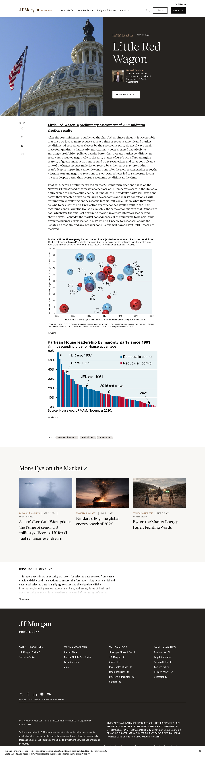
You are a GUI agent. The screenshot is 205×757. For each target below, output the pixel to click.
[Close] (200, 753)
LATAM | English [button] (180, 4)
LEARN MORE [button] (25, 720)
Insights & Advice (106, 10)
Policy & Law (87, 438)
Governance (105, 438)
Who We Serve (85, 10)
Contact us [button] (178, 10)
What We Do (67, 10)
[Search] (148, 10)
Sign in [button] (160, 10)
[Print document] (22, 154)
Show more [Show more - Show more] (24, 599)
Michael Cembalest (136, 70)
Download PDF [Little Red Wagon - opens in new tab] (123, 94)
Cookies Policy (161, 667)
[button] (21, 694)
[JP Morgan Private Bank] (35, 627)
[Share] (22, 128)
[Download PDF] (22, 145)
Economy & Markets (122, 35)
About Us (124, 10)
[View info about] (53, 333)
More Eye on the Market (51, 468)
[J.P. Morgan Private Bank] (35, 10)
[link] (45, 493)
